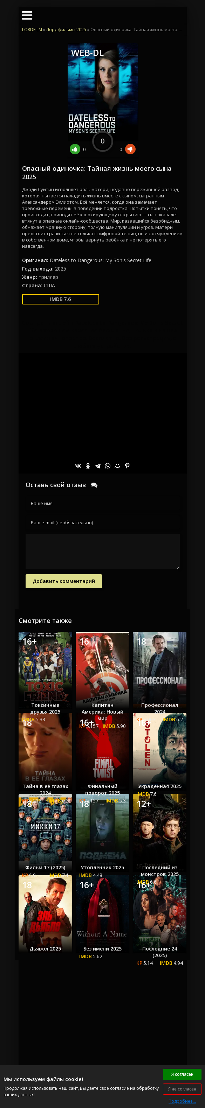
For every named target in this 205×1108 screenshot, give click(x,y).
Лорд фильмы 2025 (66, 30)
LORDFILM (32, 30)
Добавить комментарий (64, 581)
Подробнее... (182, 1101)
